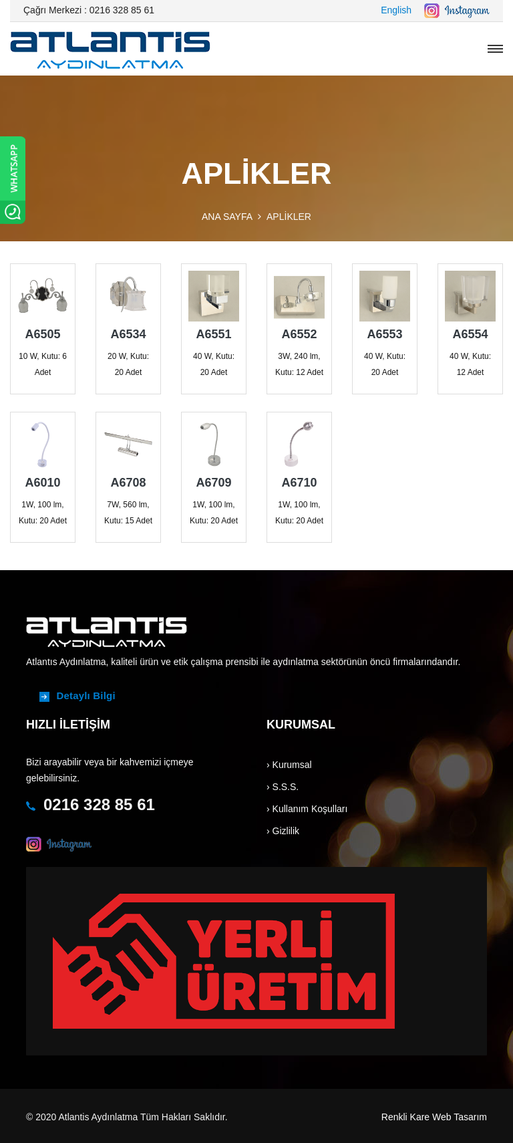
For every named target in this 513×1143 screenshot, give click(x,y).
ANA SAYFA (227, 216)
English (396, 10)
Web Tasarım (459, 1117)
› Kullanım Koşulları (307, 808)
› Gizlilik (283, 831)
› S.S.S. (283, 786)
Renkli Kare (405, 1117)
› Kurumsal (289, 764)
